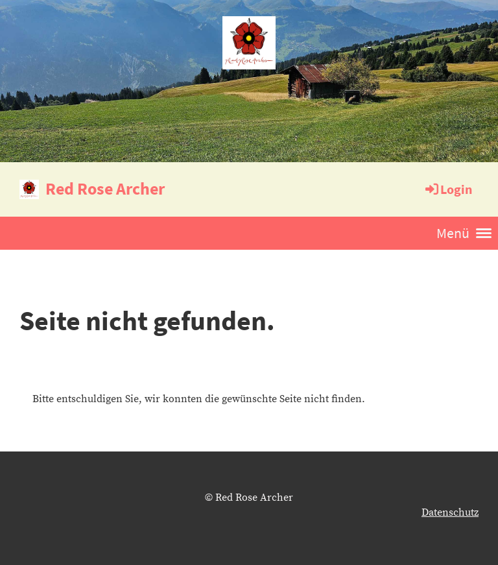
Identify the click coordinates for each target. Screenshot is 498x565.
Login (447, 189)
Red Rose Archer (105, 188)
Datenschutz (450, 512)
